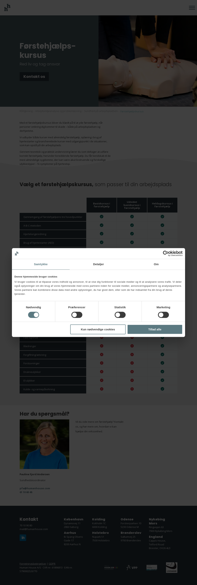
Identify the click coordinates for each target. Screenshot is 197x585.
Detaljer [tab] (98, 264)
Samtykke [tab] (41, 264)
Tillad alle (154, 329)
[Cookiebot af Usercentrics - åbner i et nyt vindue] (166, 253)
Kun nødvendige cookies (98, 329)
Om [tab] (156, 264)
